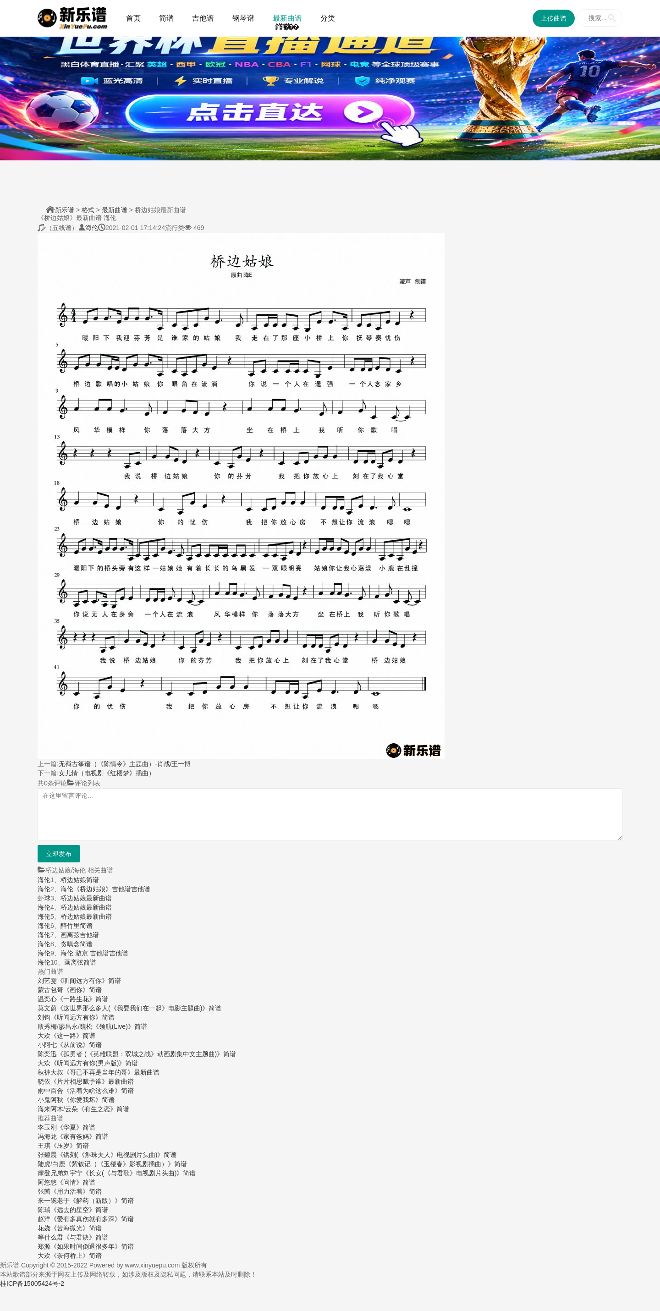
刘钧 (44, 1017)
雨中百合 (50, 1090)
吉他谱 (203, 18)
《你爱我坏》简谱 (89, 1099)
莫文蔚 (47, 1008)
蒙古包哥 (50, 989)
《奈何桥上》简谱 (76, 1255)
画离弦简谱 (80, 962)
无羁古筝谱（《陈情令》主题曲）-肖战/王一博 (125, 764)
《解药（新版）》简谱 (102, 1200)
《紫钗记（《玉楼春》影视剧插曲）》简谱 (126, 1164)
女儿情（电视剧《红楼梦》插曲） (107, 773)
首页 (133, 18)
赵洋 (44, 1219)
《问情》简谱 (76, 1182)
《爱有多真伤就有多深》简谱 (92, 1219)
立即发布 (59, 853)
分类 (327, 18)
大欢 (44, 1035)
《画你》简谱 (82, 989)
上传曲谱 (553, 18)
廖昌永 (68, 1026)
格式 (88, 210)
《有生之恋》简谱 (103, 1109)
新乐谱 (64, 210)
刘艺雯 (47, 980)
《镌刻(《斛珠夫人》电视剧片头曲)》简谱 (116, 1154)
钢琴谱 (243, 18)
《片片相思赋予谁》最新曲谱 (92, 1081)
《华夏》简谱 (76, 1127)
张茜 (44, 1191)
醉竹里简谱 (76, 925)
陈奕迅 (47, 1054)
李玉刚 (47, 1127)
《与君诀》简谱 (85, 1237)
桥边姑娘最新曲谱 (86, 898)
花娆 (44, 1228)
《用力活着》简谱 (76, 1191)
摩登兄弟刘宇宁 (60, 1173)
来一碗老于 (54, 1200)
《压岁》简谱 (69, 1145)
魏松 (86, 1026)
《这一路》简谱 (72, 1035)
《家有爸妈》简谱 (82, 1136)
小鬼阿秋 (50, 1099)
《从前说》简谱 (79, 1044)
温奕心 (47, 999)
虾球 (44, 898)
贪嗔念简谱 (76, 944)
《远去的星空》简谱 (79, 1209)
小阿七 (47, 1044)
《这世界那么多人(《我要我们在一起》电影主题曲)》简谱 (139, 1008)
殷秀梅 (47, 1026)
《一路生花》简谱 (82, 999)
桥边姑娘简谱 (79, 879)
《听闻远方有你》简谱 (89, 980)
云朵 (71, 1109)
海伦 (91, 227)
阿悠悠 (47, 1182)
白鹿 (58, 1164)
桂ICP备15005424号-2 (32, 1283)
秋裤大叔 (50, 1072)
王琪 (44, 1145)
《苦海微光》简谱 (76, 1228)
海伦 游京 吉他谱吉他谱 (94, 953)
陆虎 (44, 1164)
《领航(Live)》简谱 (120, 1026)
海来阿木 (50, 1109)
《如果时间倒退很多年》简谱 (92, 1246)
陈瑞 (44, 1209)
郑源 (44, 1246)
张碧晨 (47, 1154)
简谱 (166, 18)
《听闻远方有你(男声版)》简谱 (94, 1063)
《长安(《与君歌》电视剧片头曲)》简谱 (139, 1173)
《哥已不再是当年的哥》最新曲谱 (111, 1072)
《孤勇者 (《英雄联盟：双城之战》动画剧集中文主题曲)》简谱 (146, 1054)
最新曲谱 (287, 18)
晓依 (44, 1081)
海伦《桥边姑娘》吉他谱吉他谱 (105, 889)
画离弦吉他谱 (79, 934)
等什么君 (50, 1237)
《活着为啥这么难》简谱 (98, 1090)
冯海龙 (47, 1136)
